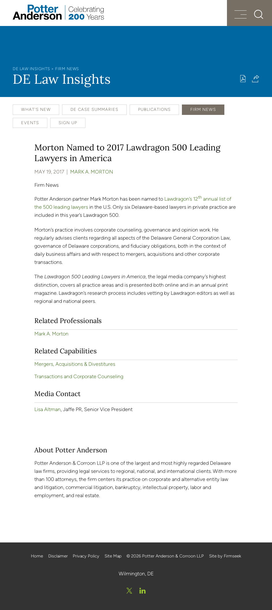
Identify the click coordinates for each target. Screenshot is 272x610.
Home (37, 556)
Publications (154, 109)
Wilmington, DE (136, 573)
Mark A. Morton (91, 172)
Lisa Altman (47, 409)
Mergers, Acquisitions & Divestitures (74, 364)
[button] (255, 78)
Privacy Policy (86, 556)
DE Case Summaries (94, 109)
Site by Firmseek (225, 556)
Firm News (67, 68)
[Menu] (240, 15)
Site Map (113, 556)
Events (30, 122)
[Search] (258, 14)
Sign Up (68, 122)
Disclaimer (58, 556)
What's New (36, 109)
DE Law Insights (31, 68)
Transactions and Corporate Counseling (78, 376)
